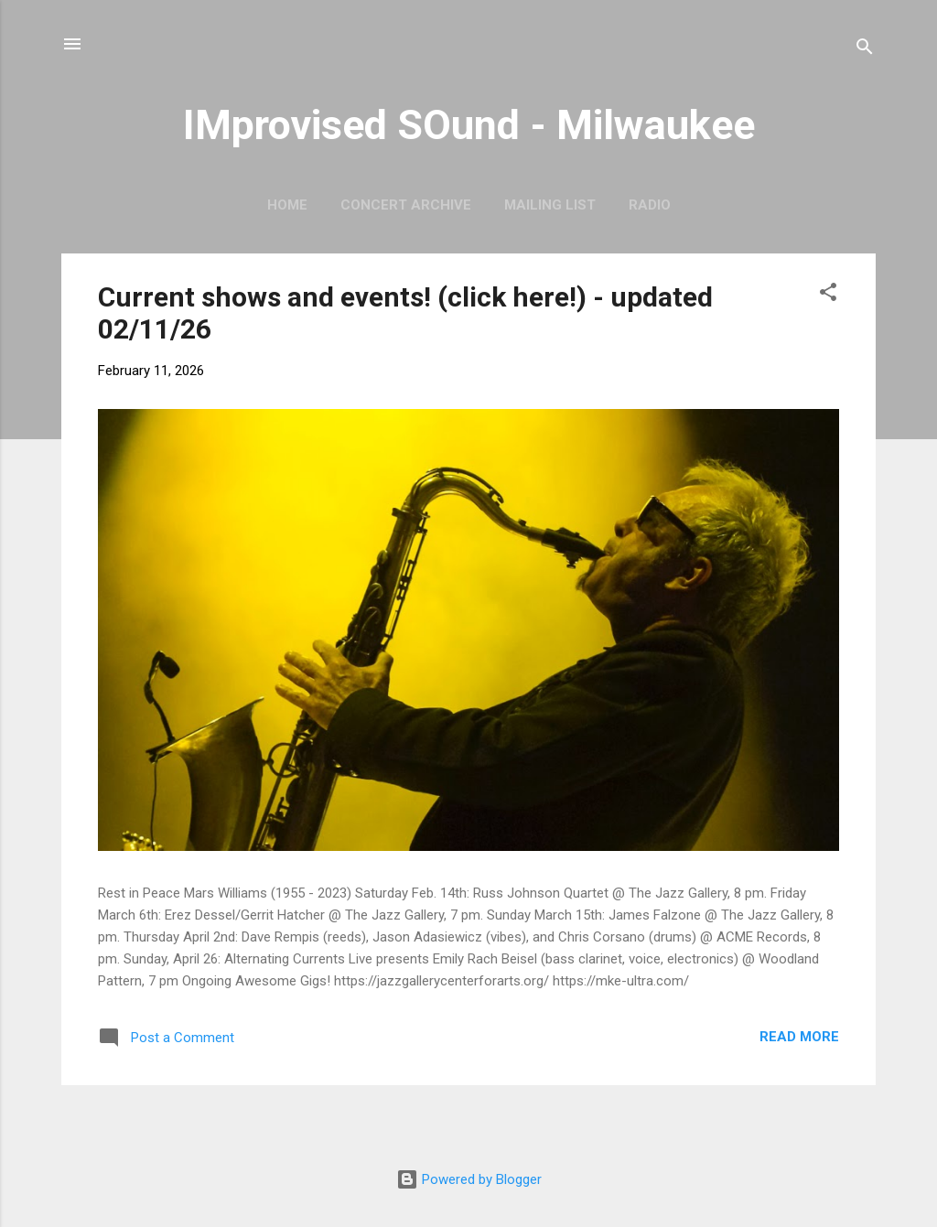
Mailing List (550, 205)
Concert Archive (405, 205)
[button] (828, 295)
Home (287, 205)
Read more (799, 1036)
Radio (650, 205)
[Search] (865, 50)
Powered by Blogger (469, 1179)
